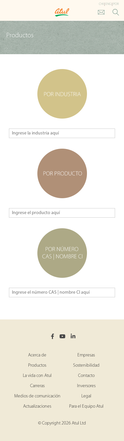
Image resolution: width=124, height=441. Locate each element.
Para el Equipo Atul (86, 406)
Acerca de (37, 355)
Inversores (86, 386)
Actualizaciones (37, 406)
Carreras (37, 386)
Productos (37, 365)
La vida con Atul (37, 375)
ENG (108, 4)
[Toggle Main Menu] (6, 13)
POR (116, 4)
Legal (86, 396)
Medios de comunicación (37, 396)
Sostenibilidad (86, 365)
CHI (101, 4)
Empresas (86, 355)
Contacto (86, 375)
